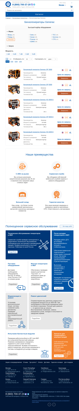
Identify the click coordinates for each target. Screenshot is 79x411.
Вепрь (11, 35)
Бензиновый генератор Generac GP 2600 (38, 69)
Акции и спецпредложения (14, 362)
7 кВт (21, 54)
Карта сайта (35, 402)
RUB (7, 61)
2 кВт (8, 54)
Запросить (64, 78)
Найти (72, 10)
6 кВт (15, 54)
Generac (11, 39)
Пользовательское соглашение (60, 400)
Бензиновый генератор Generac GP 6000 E (39, 117)
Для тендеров (68, 362)
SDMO (33, 41)
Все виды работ (67, 226)
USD (11, 61)
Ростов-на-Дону (64, 379)
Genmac (57, 37)
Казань (8, 379)
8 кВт (27, 54)
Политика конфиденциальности (41, 400)
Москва (8, 368)
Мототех (8, 4)
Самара (43, 379)
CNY (20, 61)
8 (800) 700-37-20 (21, 4)
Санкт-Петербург (29, 368)
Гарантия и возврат (57, 362)
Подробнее (13, 252)
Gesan (33, 37)
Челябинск (44, 368)
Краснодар (62, 368)
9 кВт (33, 54)
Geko (33, 35)
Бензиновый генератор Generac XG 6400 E (39, 132)
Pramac (34, 39)
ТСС (55, 35)
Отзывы (25, 362)
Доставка (47, 362)
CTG (55, 39)
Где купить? (33, 362)
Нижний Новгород (29, 379)
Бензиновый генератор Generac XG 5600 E (39, 99)
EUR (16, 61)
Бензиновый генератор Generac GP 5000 (38, 84)
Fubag (11, 37)
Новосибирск (10, 373)
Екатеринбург (28, 373)
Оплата (40, 362)
